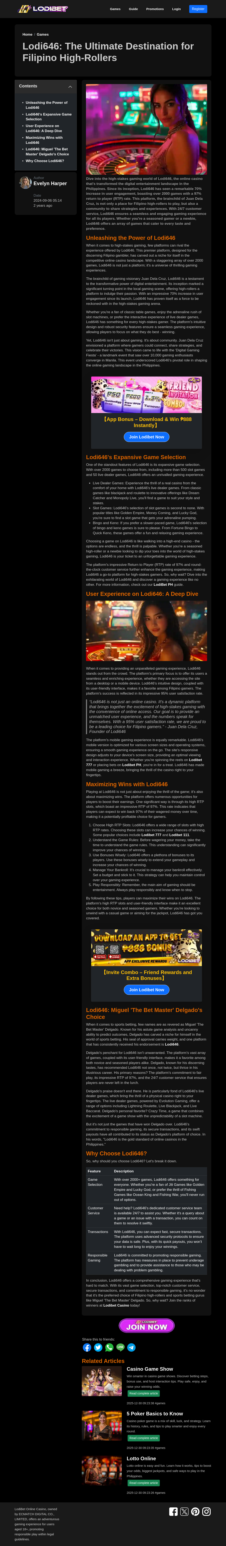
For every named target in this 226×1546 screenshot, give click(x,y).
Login (176, 9)
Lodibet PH (131, 765)
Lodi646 (171, 1044)
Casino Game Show (150, 1369)
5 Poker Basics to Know (155, 1413)
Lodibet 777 (151, 835)
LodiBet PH (163, 585)
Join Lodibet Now (146, 437)
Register (198, 9)
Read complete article (144, 1393)
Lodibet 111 (179, 835)
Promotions (155, 9)
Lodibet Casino (116, 1305)
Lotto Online (141, 1458)
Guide (133, 9)
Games (115, 9)
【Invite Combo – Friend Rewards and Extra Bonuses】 (146, 975)
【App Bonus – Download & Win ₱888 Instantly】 (147, 422)
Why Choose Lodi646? (45, 161)
